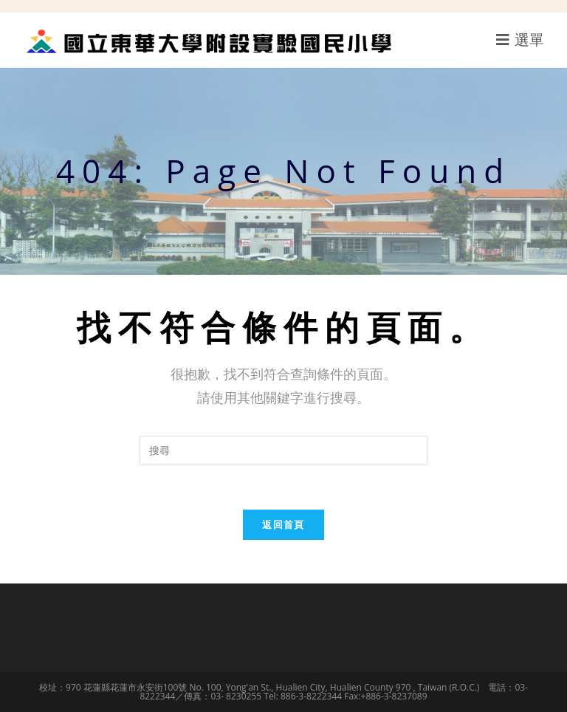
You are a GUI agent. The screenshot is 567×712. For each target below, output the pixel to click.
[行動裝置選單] (520, 39)
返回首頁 (283, 524)
